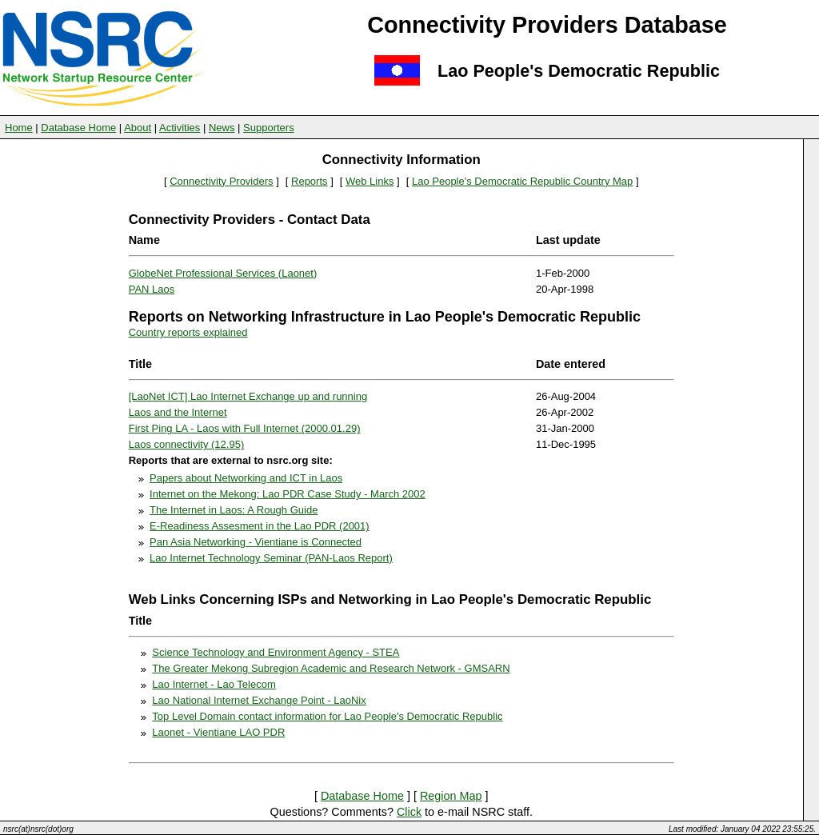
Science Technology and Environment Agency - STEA (275, 652)
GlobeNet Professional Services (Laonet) (223, 273)
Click (409, 811)
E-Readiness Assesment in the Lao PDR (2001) (260, 526)
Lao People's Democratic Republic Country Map (522, 181)
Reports (309, 181)
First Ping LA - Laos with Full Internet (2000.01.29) (245, 428)
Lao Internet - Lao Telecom (213, 684)
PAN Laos (152, 289)
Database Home (78, 128)
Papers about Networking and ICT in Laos (246, 478)
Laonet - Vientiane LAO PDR (218, 732)
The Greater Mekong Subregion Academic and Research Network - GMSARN (330, 668)
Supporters (268, 128)
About (137, 128)
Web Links (370, 181)
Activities (179, 128)
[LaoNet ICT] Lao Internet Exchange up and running (248, 396)
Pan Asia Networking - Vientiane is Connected (256, 542)
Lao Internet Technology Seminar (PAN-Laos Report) (271, 558)
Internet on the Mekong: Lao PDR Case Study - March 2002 (287, 494)
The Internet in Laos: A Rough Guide (234, 510)
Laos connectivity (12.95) (187, 444)
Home (19, 128)
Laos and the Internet (178, 412)
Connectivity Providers (221, 181)
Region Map (451, 795)
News (222, 128)
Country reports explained (188, 332)
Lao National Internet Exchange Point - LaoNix (259, 700)
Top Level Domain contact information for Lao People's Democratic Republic (327, 716)
